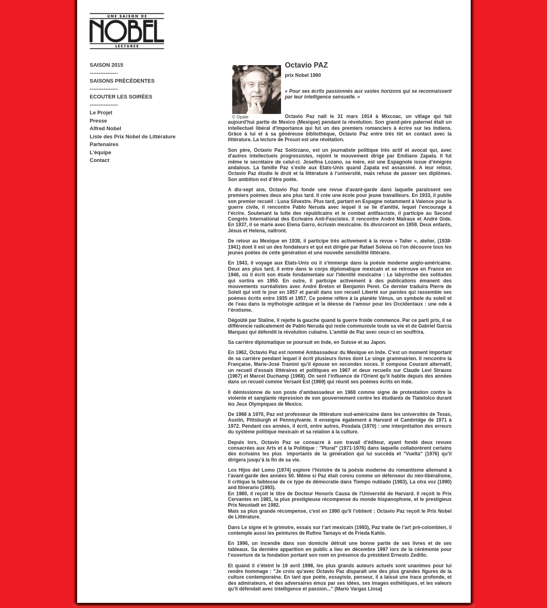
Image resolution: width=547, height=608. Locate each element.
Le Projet (101, 112)
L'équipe (100, 152)
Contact (99, 160)
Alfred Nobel (105, 128)
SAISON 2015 (106, 65)
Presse (98, 121)
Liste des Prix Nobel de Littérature (133, 136)
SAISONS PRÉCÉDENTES (122, 81)
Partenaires (104, 144)
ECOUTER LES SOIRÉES (121, 97)
